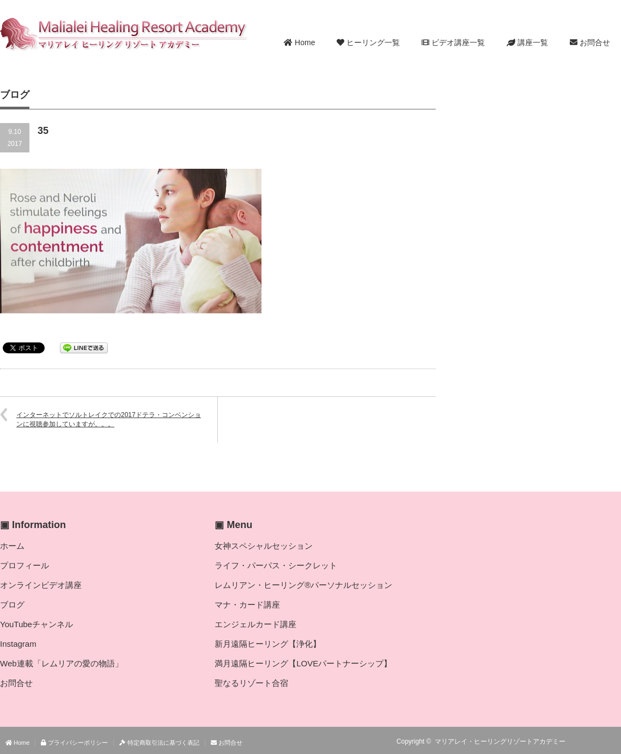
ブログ (12, 604)
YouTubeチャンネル (36, 624)
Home (299, 42)
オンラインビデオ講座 (41, 585)
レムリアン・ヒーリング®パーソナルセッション (303, 585)
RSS (582, 741)
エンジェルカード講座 (255, 624)
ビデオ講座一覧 (453, 42)
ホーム (12, 545)
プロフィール (24, 565)
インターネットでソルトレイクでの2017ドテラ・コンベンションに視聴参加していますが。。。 (108, 419)
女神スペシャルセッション (264, 545)
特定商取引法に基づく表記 (159, 742)
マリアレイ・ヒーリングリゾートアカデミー (500, 741)
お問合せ (590, 42)
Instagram (18, 643)
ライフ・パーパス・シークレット (276, 565)
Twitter (598, 741)
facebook (614, 741)
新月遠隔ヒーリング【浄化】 (268, 643)
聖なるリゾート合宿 (251, 683)
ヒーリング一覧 (368, 42)
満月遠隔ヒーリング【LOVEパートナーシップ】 (303, 663)
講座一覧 (527, 42)
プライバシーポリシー (74, 742)
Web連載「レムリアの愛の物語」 (61, 663)
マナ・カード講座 (247, 604)
